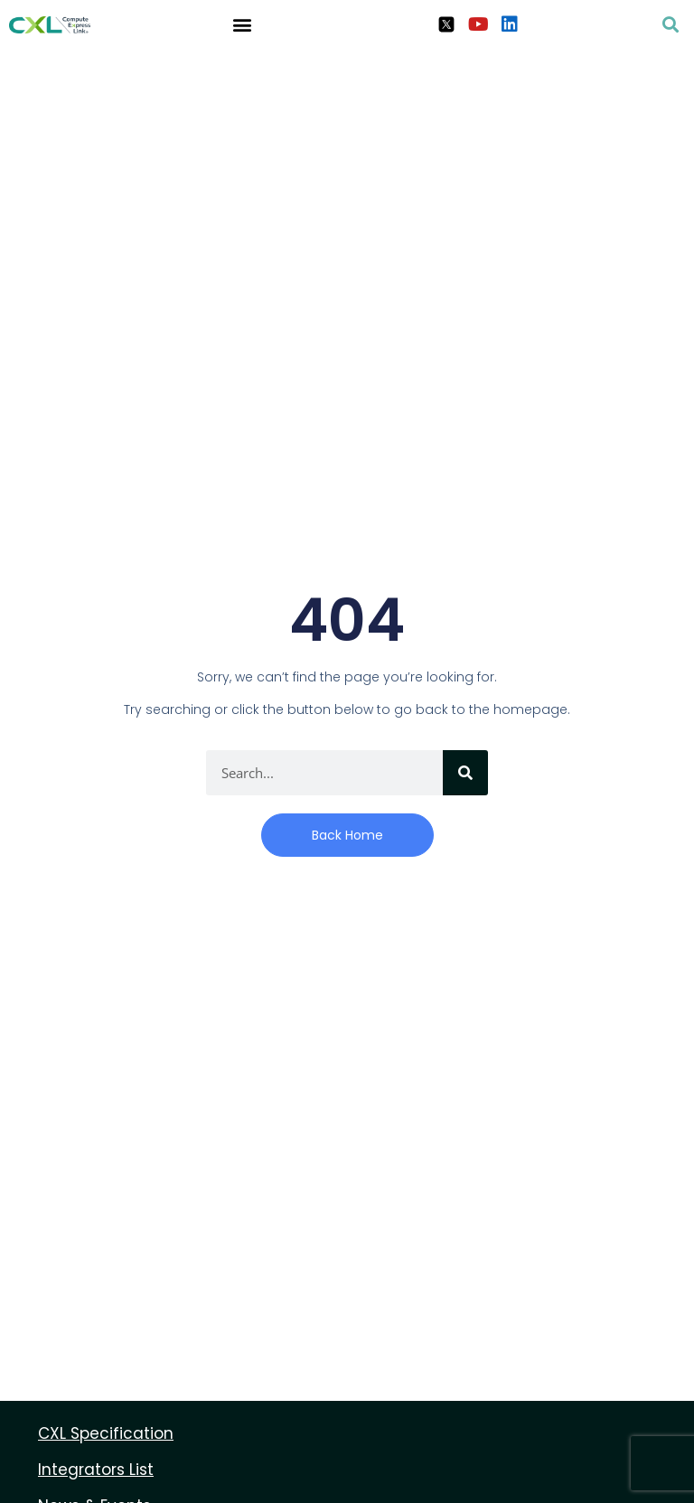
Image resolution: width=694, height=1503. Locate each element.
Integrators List (96, 1469)
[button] (242, 24)
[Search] (465, 772)
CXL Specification (106, 1433)
